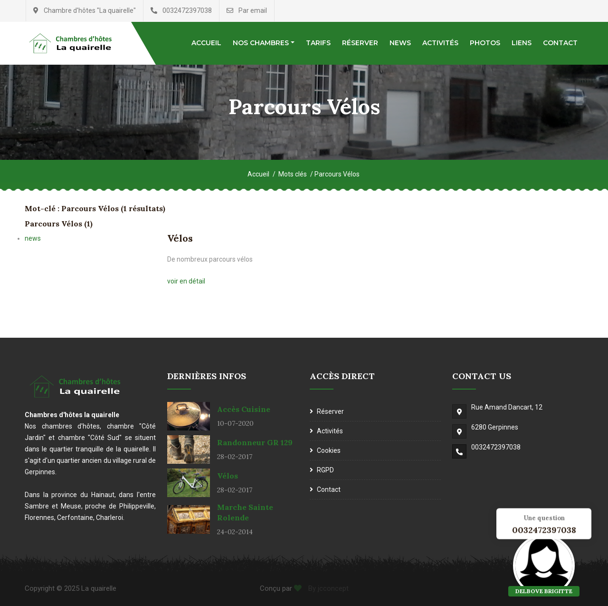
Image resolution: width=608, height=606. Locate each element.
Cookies (329, 450)
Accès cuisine (243, 409)
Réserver (360, 43)
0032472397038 (496, 447)
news (33, 238)
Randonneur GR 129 (255, 442)
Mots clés (292, 174)
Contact (560, 43)
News (400, 43)
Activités (440, 43)
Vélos (180, 238)
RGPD (325, 470)
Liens (522, 43)
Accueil (206, 43)
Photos (485, 43)
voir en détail (186, 281)
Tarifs (318, 43)
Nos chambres (261, 43)
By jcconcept (327, 588)
